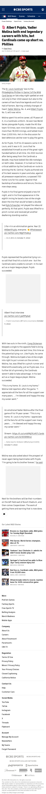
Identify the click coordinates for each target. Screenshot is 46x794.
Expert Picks (18, 21)
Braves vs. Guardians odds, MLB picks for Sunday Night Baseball (26, 532)
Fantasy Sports (8, 604)
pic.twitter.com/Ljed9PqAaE (17, 316)
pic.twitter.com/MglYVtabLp (17, 233)
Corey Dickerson (34, 343)
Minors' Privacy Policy (11, 665)
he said (39, 462)
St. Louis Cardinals (14, 89)
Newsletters (7, 741)
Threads (5, 723)
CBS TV (5, 647)
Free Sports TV (8, 608)
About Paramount (9, 639)
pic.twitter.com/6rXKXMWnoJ (18, 437)
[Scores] (22, 16)
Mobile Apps (7, 620)
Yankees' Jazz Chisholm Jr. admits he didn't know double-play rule (26, 552)
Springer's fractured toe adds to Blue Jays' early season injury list (26, 561)
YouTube (5, 702)
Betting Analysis (8, 612)
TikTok (4, 706)
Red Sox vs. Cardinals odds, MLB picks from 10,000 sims (26, 571)
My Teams (6, 745)
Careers (5, 635)
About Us (5, 631)
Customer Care (8, 692)
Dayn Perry (7, 49)
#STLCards (39, 433)
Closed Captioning (9, 674)
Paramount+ (7, 643)
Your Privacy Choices (10, 669)
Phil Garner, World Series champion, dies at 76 (25, 542)
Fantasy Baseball (29, 21)
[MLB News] (12, 16)
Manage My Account (10, 737)
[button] (39, 16)
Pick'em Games (8, 600)
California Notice (9, 678)
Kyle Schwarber (13, 205)
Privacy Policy (7, 661)
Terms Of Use (7, 657)
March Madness (8, 616)
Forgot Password (9, 749)
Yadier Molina (14, 109)
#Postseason (36, 230)
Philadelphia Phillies (11, 92)
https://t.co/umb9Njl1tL (23, 433)
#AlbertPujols (10, 230)
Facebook (6, 714)
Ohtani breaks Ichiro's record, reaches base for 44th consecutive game (26, 581)
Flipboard (6, 727)
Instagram (6, 710)
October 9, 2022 (23, 238)
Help (4, 688)
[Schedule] (31, 16)
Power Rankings (7, 21)
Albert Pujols (37, 109)
